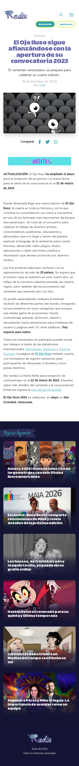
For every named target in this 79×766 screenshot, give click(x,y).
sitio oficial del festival (46, 389)
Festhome (49, 349)
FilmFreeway (33, 349)
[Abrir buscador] (61, 15)
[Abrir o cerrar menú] (71, 15)
